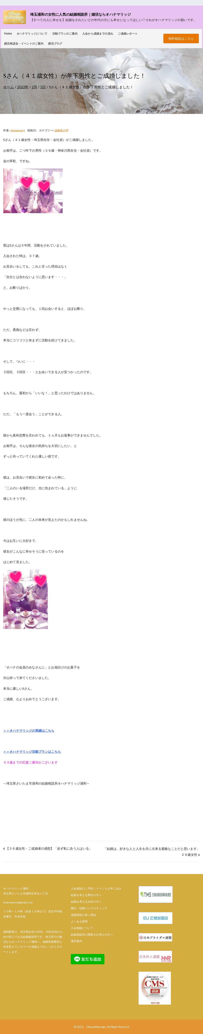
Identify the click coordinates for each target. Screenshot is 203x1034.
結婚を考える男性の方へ (86, 895)
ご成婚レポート (128, 33)
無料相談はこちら (181, 38)
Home (8, 33)
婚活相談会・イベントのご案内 (23, 43)
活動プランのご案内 (65, 33)
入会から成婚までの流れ (97, 33)
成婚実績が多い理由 (83, 915)
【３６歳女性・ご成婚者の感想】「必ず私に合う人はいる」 (49, 848)
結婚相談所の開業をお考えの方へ (92, 934)
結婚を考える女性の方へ (86, 901)
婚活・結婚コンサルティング (89, 908)
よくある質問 (79, 921)
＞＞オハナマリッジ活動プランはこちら (32, 751)
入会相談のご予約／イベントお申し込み (96, 888)
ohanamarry (17, 130)
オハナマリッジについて (32, 33)
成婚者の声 (62, 130)
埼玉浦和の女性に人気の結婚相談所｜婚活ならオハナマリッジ (80, 14)
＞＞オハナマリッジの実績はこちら (29, 730)
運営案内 (76, 941)
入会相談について (82, 928)
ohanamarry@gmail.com (18, 902)
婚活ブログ (55, 43)
